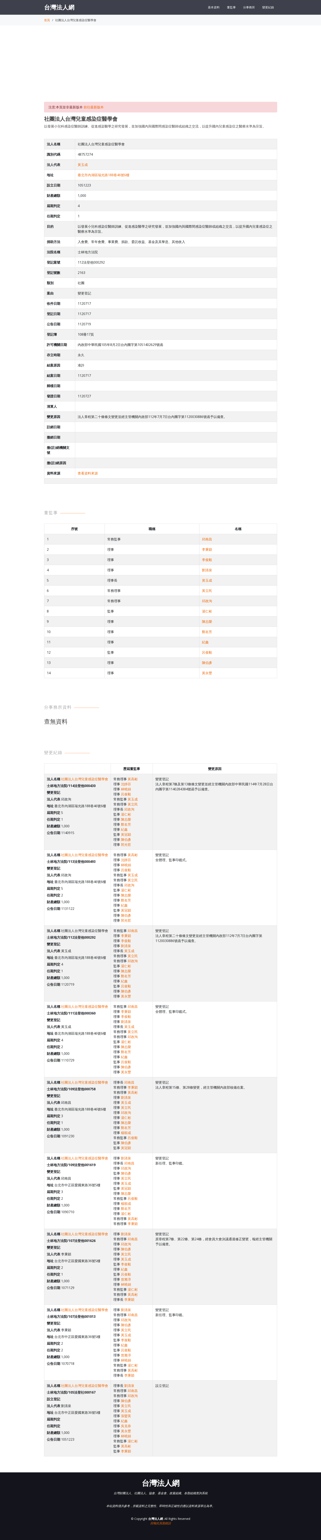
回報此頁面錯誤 (160, 1523)
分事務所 (249, 7)
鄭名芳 (207, 631)
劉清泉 (207, 570)
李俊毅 (207, 559)
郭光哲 (126, 844)
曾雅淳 (126, 1279)
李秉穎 (207, 549)
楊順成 (126, 1132)
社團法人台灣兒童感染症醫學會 (84, 779)
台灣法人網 (59, 7)
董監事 (231, 7)
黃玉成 (83, 164)
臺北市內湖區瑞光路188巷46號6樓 (103, 175)
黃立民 (207, 590)
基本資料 (214, 7)
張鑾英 (126, 1416)
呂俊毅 (207, 652)
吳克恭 (126, 1426)
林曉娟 (126, 789)
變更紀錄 (268, 7)
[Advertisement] (160, 67)
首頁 (47, 20)
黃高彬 (133, 779)
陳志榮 (207, 621)
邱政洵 (207, 601)
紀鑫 (205, 642)
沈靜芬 (126, 784)
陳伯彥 (207, 662)
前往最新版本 (94, 107)
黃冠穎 (126, 834)
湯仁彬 (207, 611)
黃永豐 (207, 673)
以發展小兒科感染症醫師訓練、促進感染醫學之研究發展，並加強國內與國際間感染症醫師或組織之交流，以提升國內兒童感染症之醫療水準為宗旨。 (155, 126)
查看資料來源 (88, 473)
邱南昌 (207, 539)
